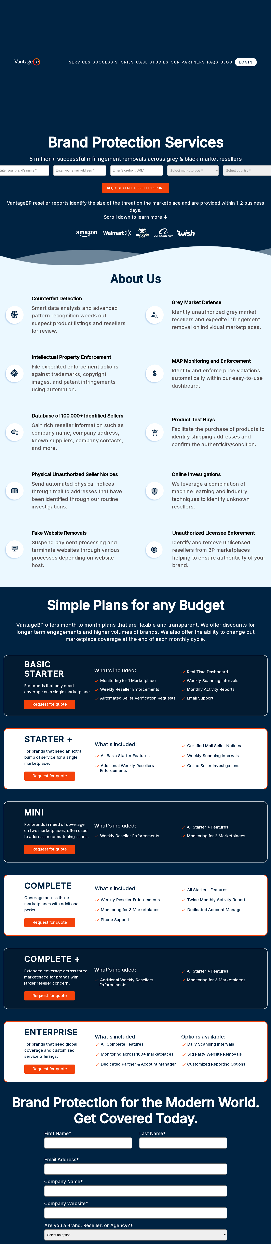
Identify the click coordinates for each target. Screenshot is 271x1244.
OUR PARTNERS (188, 62)
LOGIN (246, 62)
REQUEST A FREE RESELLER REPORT (135, 188)
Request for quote (49, 704)
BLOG (227, 62)
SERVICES (80, 62)
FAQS (213, 62)
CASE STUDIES (152, 62)
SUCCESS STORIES (113, 62)
